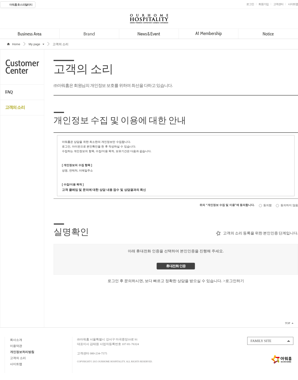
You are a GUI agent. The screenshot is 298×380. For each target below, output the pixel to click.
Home (16, 44)
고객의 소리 (15, 107)
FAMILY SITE (261, 341)
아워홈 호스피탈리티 (20, 4)
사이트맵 (16, 364)
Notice (268, 34)
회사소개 (16, 340)
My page (34, 44)
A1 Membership (208, 34)
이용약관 (16, 346)
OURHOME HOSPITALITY (149, 19)
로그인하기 (234, 281)
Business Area (29, 34)
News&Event (149, 34)
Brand (89, 34)
